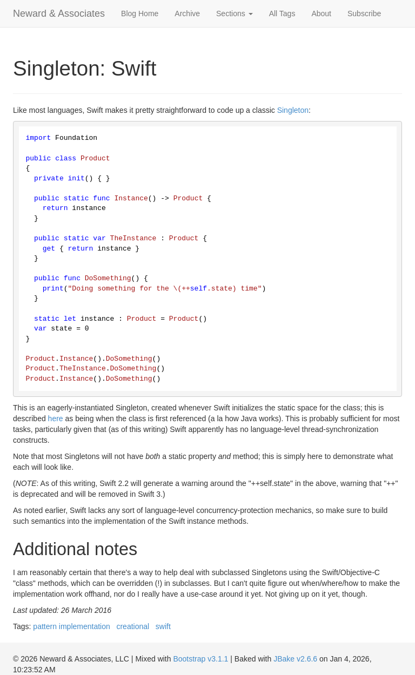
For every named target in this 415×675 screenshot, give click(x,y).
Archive (187, 13)
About (321, 13)
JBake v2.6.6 (295, 658)
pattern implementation (71, 626)
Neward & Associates (59, 13)
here (55, 418)
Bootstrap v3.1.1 (200, 658)
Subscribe (364, 13)
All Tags (282, 13)
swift (163, 626)
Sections (234, 13)
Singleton (293, 110)
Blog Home (139, 13)
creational (132, 626)
